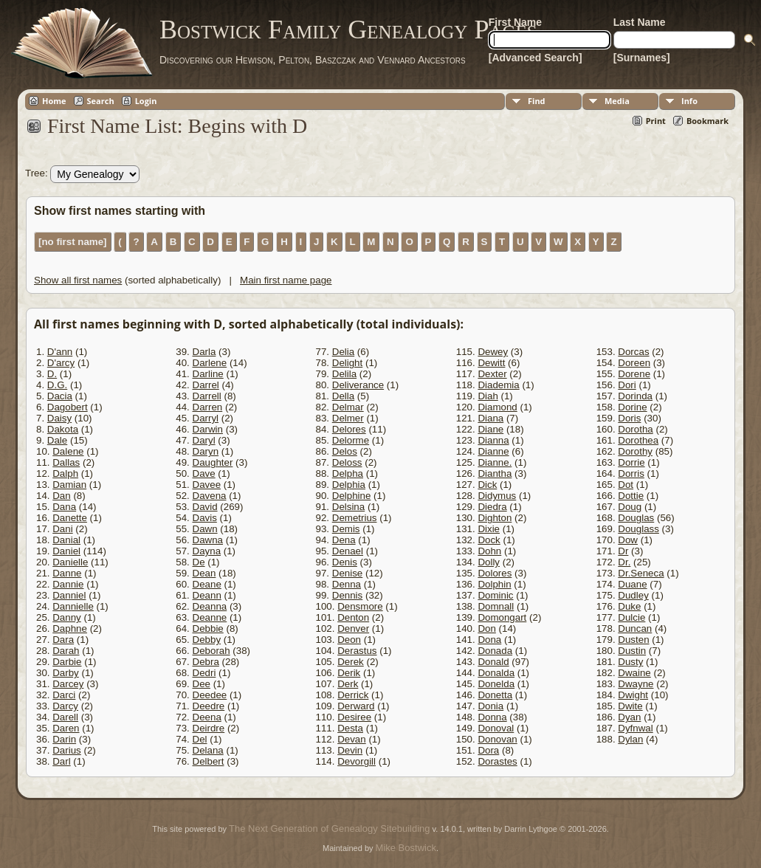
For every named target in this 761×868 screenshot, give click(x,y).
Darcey (67, 683)
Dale (57, 440)
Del (200, 739)
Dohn (489, 551)
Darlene (210, 362)
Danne (66, 573)
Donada (495, 650)
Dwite (630, 706)
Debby (207, 639)
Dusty (630, 661)
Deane (207, 584)
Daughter (213, 462)
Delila (344, 373)
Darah (65, 650)
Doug (629, 506)
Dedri (204, 672)
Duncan (635, 628)
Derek (350, 661)
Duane (632, 584)
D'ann (59, 351)
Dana (64, 506)
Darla (204, 351)
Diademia (498, 384)
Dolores (495, 573)
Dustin (632, 650)
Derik (348, 672)
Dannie (67, 584)
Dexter (492, 373)
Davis (205, 517)
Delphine (351, 495)
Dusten (633, 639)
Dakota (62, 429)
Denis (344, 562)
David (205, 506)
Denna (346, 584)
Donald (493, 661)
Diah (487, 396)
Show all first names (78, 280)
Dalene (67, 451)
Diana (490, 418)
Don (486, 628)
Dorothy (635, 451)
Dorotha (635, 429)
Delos (344, 451)
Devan (351, 739)
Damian (69, 484)
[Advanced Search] (535, 57)
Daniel (66, 551)
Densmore (359, 606)
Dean (204, 573)
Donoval (496, 728)
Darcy (65, 706)
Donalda (496, 672)
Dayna (207, 551)
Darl (61, 761)
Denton (353, 617)
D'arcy (61, 362)
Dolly (489, 562)
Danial (66, 539)
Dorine (632, 407)
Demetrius (354, 517)
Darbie (66, 661)
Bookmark (707, 120)
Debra (206, 661)
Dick (487, 484)
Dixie (489, 528)
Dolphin (494, 584)
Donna (492, 717)
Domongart (502, 617)
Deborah (211, 650)
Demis (346, 528)
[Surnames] (641, 57)
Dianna (493, 440)
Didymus (497, 495)
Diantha (495, 473)
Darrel (206, 384)
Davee (207, 484)
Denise (347, 573)
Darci (63, 694)
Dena (344, 539)
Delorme (350, 440)
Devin (349, 750)
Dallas (66, 462)
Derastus (356, 650)
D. (52, 373)
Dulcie (631, 617)
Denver (353, 628)
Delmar (348, 407)
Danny (66, 617)
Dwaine (634, 672)
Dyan (629, 717)
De (199, 562)
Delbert (208, 761)
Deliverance (358, 384)
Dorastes (497, 761)
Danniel (69, 595)
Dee (201, 683)
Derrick (352, 694)
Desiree (354, 717)
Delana (208, 750)
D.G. (57, 384)
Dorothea (638, 440)
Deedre (209, 706)
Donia (490, 706)
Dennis (347, 595)
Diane (490, 429)
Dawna (208, 539)
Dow (628, 539)
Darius (66, 750)
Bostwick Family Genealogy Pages (348, 29)
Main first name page (285, 280)
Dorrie (631, 462)
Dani (62, 528)
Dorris (631, 473)
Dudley (633, 595)
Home (54, 100)
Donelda (496, 683)
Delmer (348, 418)
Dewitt (491, 362)
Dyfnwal (635, 728)
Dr (623, 551)
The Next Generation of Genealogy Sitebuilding (329, 828)
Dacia (59, 396)
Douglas (636, 517)
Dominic (495, 595)
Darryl (206, 418)
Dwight (633, 694)
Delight (347, 362)
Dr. (624, 562)
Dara (63, 639)
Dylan (630, 739)
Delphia (348, 484)
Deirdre (209, 728)
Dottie (631, 495)
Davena (210, 495)
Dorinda (635, 396)
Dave (204, 473)
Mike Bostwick (406, 847)
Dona (489, 639)
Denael (347, 551)
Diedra (492, 506)
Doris (629, 418)
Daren (65, 728)
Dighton (495, 517)
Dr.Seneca (641, 573)
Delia (343, 351)
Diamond (497, 407)
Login (146, 100)
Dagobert (67, 407)
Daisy (59, 418)
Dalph (65, 473)
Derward (355, 706)
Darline (208, 373)
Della (343, 396)
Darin (64, 739)
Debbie (208, 628)
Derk (347, 683)
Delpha (347, 473)
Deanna (210, 606)
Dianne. (495, 462)
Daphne (69, 628)
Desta (350, 728)
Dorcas (633, 351)
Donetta (495, 694)
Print (656, 120)
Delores (349, 429)
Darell (65, 717)
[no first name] (72, 241)
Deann (207, 595)
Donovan (497, 739)
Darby (65, 672)
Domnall (496, 606)
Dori (627, 384)
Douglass (638, 528)
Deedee (210, 694)
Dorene (634, 373)
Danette (69, 517)
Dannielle (73, 606)
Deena (207, 717)
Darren (208, 407)
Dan (61, 495)
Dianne (493, 451)
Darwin (208, 429)
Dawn (205, 528)
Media (617, 100)
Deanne (210, 617)
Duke (629, 606)
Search (100, 100)
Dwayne (635, 683)
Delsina (348, 506)
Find (536, 100)
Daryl (204, 440)
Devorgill (356, 761)
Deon (349, 639)
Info (689, 100)
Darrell (207, 396)
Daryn (206, 451)
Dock (489, 539)
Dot (625, 484)
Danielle (70, 562)
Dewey (493, 351)
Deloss (347, 462)
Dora (488, 750)
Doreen (634, 362)
